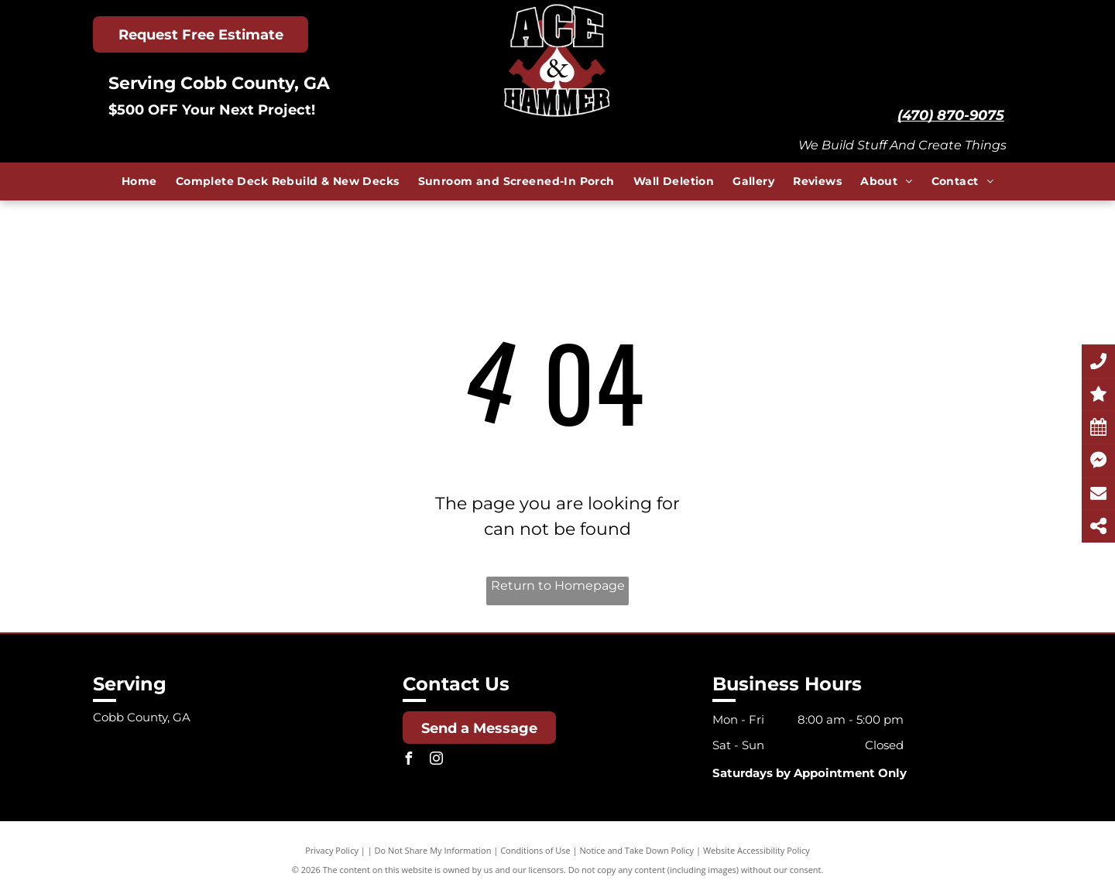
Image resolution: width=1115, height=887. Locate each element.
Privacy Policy (332, 850)
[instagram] (437, 760)
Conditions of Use (535, 850)
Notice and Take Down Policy (637, 850)
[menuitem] (139, 181)
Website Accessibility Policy (756, 850)
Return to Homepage (558, 585)
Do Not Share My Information (433, 850)
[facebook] (409, 760)
